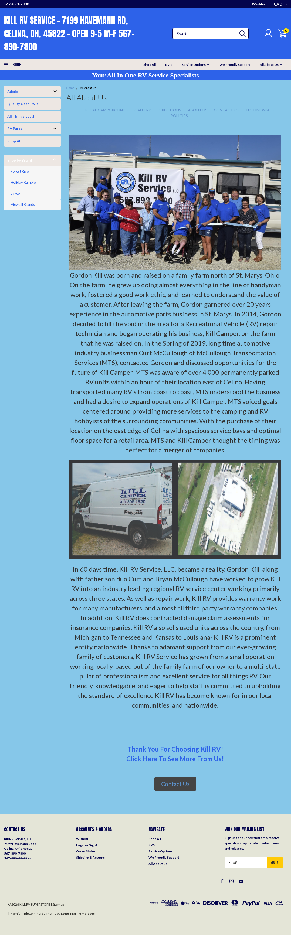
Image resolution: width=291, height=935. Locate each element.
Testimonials (259, 110)
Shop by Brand (19, 160)
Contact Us (226, 110)
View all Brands (23, 204)
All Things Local (20, 116)
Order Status (86, 851)
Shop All (149, 65)
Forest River (20, 171)
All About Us (271, 64)
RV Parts (14, 129)
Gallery (142, 110)
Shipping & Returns (90, 857)
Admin (12, 91)
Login (80, 845)
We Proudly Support (234, 65)
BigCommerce (34, 914)
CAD (280, 4)
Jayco (15, 193)
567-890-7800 (16, 4)
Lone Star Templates (78, 914)
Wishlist (259, 4)
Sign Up (94, 845)
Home (70, 88)
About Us (197, 110)
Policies (179, 115)
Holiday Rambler (24, 182)
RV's (168, 65)
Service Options (196, 64)
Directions (169, 110)
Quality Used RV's (22, 104)
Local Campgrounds (106, 110)
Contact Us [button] (175, 783)
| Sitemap (57, 904)
